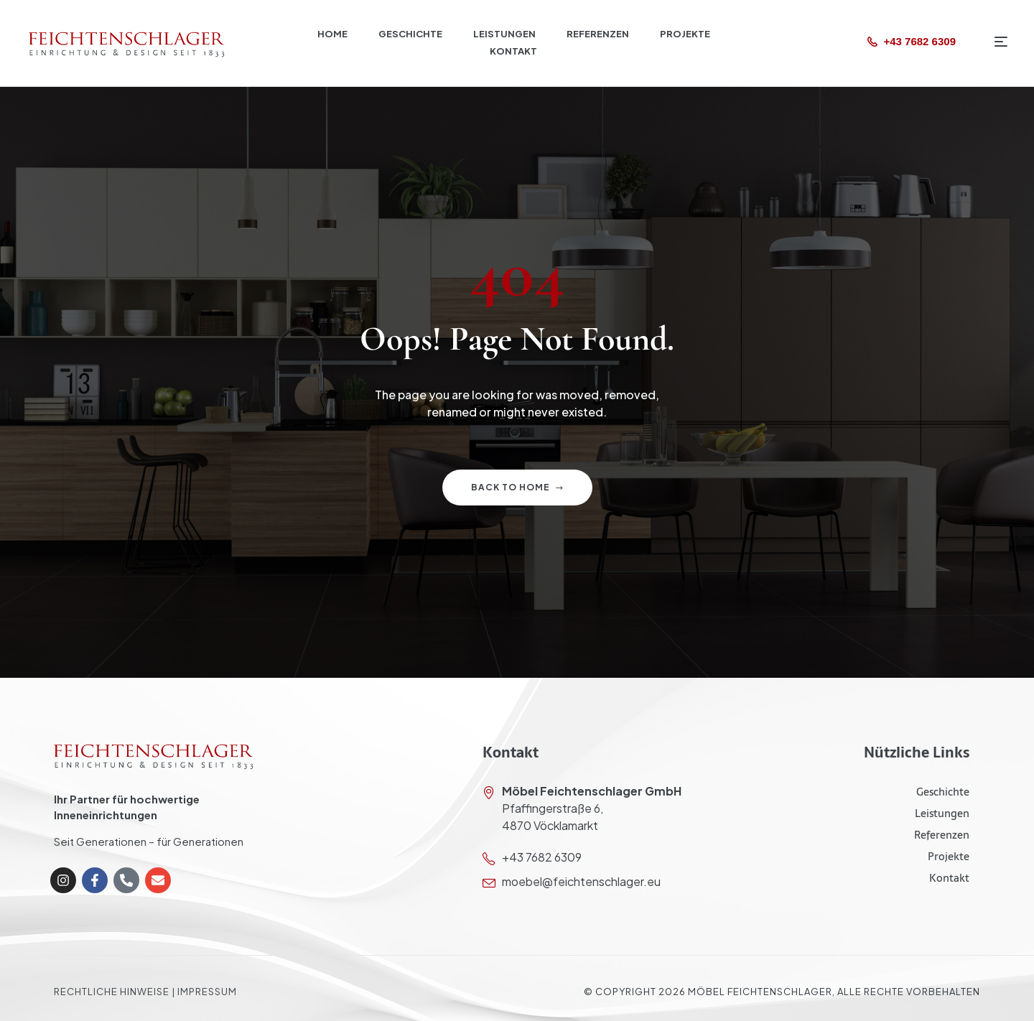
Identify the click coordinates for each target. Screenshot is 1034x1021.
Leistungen (942, 813)
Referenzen (941, 835)
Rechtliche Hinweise (111, 991)
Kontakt (949, 878)
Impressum (207, 991)
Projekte (948, 856)
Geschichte (942, 792)
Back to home (517, 487)
